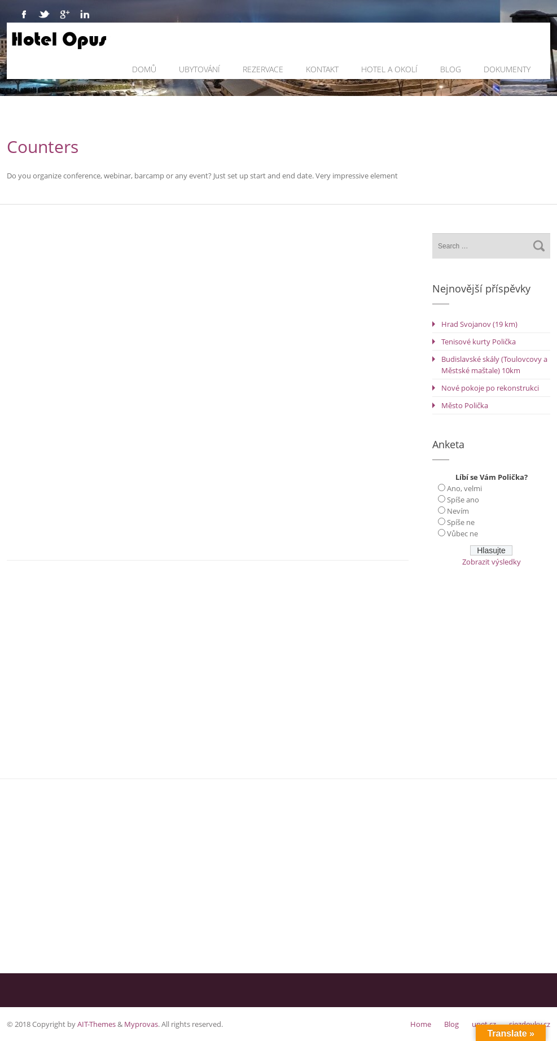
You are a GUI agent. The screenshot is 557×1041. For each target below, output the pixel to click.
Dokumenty (507, 69)
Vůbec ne (462, 533)
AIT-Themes (96, 1024)
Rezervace (263, 69)
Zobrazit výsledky (491, 562)
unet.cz (484, 1024)
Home (420, 1024)
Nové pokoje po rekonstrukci (490, 388)
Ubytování (199, 69)
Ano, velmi (464, 488)
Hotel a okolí (389, 69)
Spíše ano (463, 500)
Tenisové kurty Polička (478, 341)
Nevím (458, 511)
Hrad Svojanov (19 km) (479, 324)
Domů (144, 69)
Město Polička (464, 405)
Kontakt (322, 69)
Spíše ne (461, 522)
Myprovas (141, 1024)
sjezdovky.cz (529, 1024)
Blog (450, 69)
